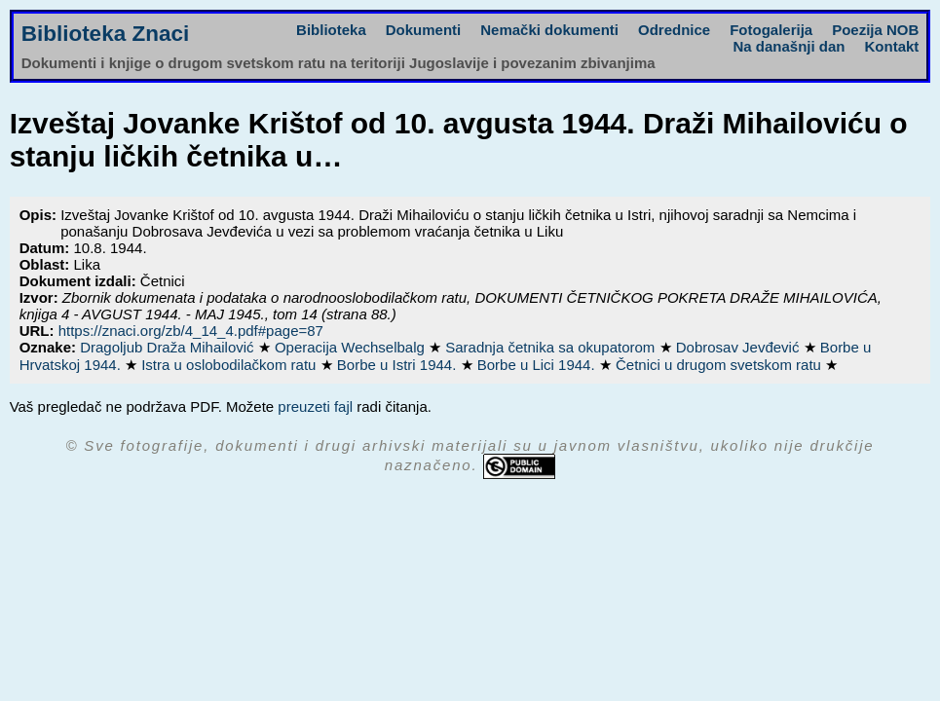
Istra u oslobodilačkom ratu (230, 364)
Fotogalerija (771, 29)
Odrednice (674, 29)
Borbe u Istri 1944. (399, 364)
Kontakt (892, 46)
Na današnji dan (789, 46)
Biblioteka (331, 29)
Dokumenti (424, 29)
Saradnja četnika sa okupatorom (551, 347)
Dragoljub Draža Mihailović (169, 347)
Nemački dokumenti (549, 29)
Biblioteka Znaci (105, 33)
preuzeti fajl (315, 406)
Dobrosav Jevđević (740, 347)
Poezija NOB (875, 29)
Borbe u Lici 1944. (538, 364)
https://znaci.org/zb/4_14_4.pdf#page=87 (190, 330)
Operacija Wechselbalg (352, 347)
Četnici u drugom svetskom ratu (720, 364)
